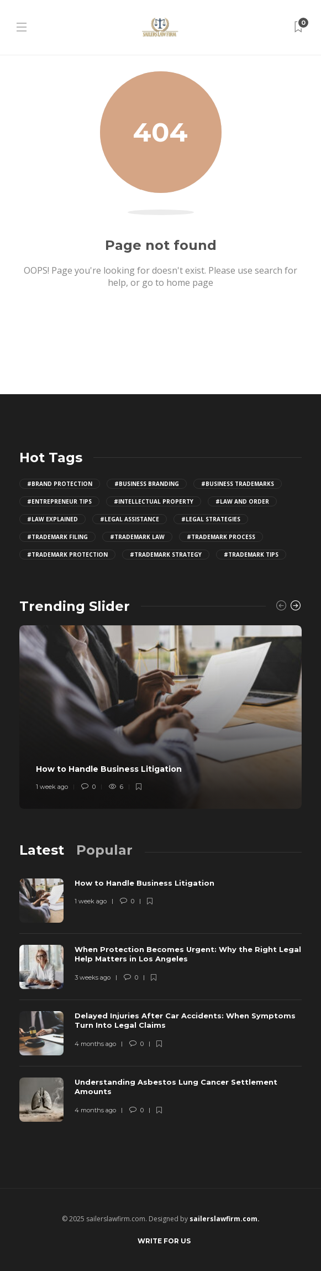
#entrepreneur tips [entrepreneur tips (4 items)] (59, 501)
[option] (160, 717)
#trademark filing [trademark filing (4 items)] (57, 537)
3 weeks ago (92, 977)
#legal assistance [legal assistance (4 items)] (129, 519)
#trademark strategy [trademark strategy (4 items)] (166, 554)
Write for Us (164, 1241)
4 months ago (95, 1044)
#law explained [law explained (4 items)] (52, 519)
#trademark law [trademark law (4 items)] (137, 537)
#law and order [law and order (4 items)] (242, 501)
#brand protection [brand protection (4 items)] (59, 484)
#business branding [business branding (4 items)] (146, 484)
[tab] (41, 850)
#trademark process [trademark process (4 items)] (221, 537)
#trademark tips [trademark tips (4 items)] (251, 554)
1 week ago (52, 787)
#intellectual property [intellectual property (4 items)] (153, 501)
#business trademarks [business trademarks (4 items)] (237, 484)
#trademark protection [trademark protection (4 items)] (67, 554)
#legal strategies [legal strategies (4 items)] (210, 519)
